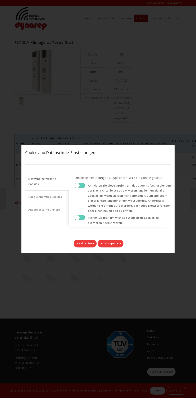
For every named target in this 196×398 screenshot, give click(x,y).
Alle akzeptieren (85, 243)
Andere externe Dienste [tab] (44, 209)
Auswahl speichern (110, 243)
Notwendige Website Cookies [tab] (42, 181)
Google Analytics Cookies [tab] (45, 197)
